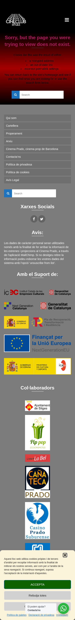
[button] (65, 555)
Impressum (62, 615)
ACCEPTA (38, 584)
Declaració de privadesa (41, 615)
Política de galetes (16, 615)
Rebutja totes (37, 595)
